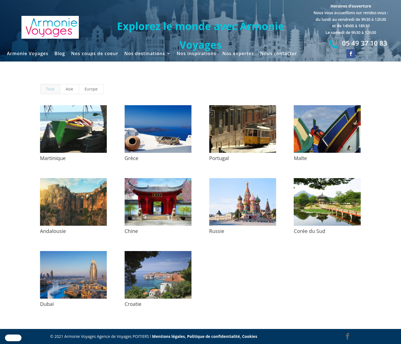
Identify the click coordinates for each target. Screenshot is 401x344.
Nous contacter (278, 53)
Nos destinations (144, 53)
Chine (130, 231)
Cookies (249, 336)
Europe (91, 89)
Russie (216, 231)
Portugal (218, 158)
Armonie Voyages (27, 53)
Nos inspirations (196, 53)
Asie (69, 89)
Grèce (131, 158)
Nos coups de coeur (94, 53)
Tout (50, 89)
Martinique (52, 158)
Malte (299, 158)
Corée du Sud (309, 231)
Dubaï (46, 304)
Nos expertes (238, 53)
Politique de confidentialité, (214, 336)
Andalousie (52, 231)
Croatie (132, 304)
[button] (13, 338)
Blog (60, 53)
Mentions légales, (169, 336)
